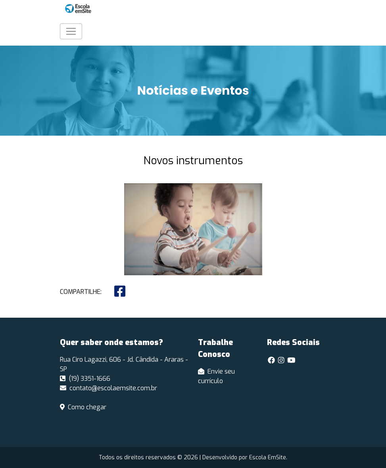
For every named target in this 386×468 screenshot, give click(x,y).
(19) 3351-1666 (85, 378)
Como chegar (83, 407)
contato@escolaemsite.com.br (108, 388)
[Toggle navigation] (71, 31)
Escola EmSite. (268, 457)
